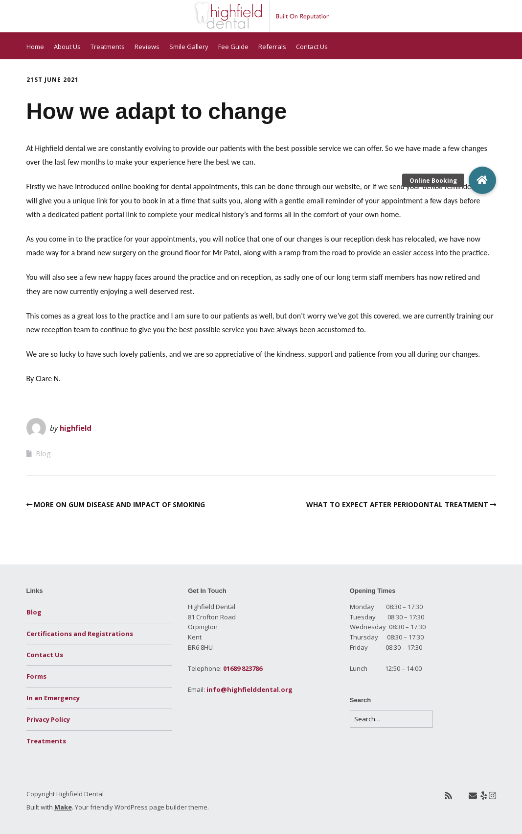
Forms (36, 676)
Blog (43, 453)
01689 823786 (242, 668)
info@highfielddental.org (249, 689)
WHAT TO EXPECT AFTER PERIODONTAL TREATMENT (397, 504)
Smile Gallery (188, 46)
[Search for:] (391, 719)
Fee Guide (233, 46)
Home (35, 46)
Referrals (272, 46)
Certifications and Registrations (79, 633)
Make (63, 807)
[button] (482, 180)
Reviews (147, 46)
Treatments (108, 46)
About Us (67, 46)
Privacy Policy (48, 719)
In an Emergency (53, 697)
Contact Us (312, 46)
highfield (75, 428)
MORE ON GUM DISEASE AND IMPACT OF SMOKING (119, 504)
